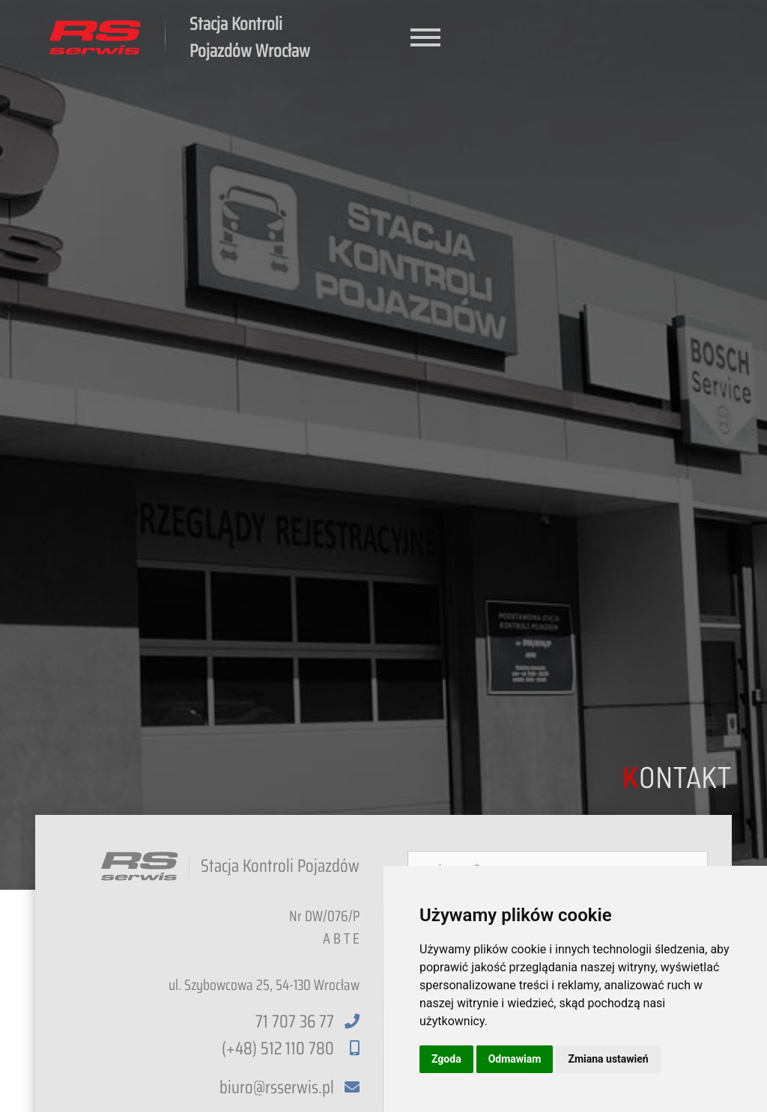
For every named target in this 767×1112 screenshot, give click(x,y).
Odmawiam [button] (515, 1059)
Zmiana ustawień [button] (608, 1059)
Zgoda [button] (446, 1059)
